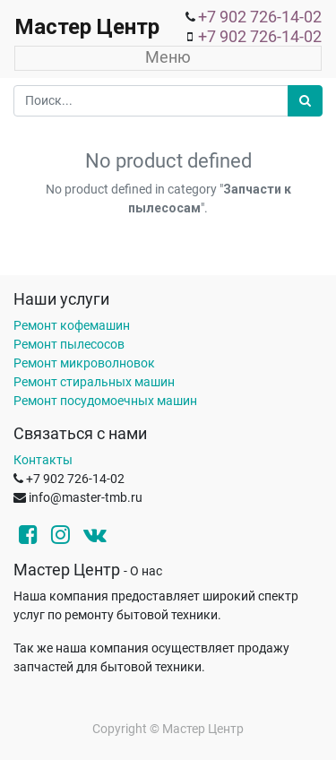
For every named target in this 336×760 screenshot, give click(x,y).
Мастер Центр (86, 26)
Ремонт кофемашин (71, 325)
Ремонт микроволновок (84, 363)
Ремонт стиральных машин (94, 382)
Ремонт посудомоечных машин (105, 400)
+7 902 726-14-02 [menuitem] (260, 16)
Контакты (43, 460)
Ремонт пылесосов (69, 344)
